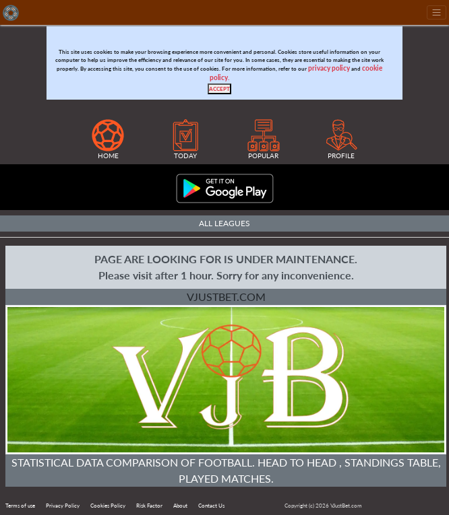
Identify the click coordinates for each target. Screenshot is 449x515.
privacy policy (329, 68)
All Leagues (224, 223)
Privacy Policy (63, 505)
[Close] (219, 88)
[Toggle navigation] (436, 12)
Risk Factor (149, 505)
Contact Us (211, 505)
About (180, 505)
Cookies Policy (107, 505)
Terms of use (20, 505)
